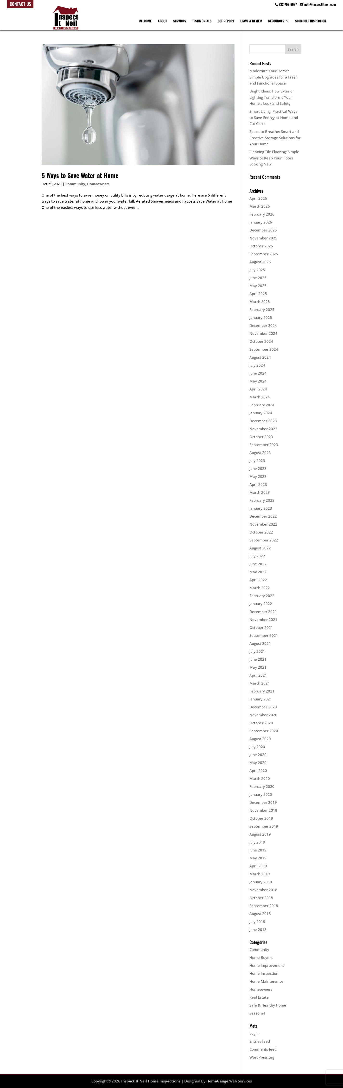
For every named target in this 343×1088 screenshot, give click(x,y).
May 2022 (258, 571)
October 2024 (261, 341)
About (162, 21)
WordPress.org (261, 1057)
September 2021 (263, 635)
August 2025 (260, 261)
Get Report (226, 21)
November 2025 (263, 238)
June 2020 (258, 754)
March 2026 (259, 206)
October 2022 (261, 532)
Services (179, 21)
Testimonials (201, 21)
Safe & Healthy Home (267, 1005)
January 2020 (260, 794)
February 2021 (261, 691)
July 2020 (257, 746)
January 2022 (260, 603)
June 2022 (258, 563)
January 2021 (260, 699)
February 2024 (261, 404)
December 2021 (263, 611)
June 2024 (258, 373)
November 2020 (263, 714)
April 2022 (258, 579)
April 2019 (258, 866)
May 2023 (258, 476)
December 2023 (263, 420)
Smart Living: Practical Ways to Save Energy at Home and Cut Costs (273, 117)
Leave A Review (251, 21)
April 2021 (258, 675)
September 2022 (263, 540)
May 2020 (258, 762)
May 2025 (258, 285)
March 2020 (259, 778)
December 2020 (263, 707)
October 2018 (261, 897)
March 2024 (259, 397)
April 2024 (258, 389)
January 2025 (260, 317)
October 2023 (261, 436)
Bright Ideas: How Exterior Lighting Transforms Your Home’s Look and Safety (271, 97)
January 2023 (260, 508)
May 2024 (258, 381)
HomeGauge (217, 1081)
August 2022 (260, 548)
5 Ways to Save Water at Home (80, 175)
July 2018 (257, 921)
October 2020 (261, 722)
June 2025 (258, 277)
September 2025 (263, 253)
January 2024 (260, 412)
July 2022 (257, 556)
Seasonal (257, 1013)
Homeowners (98, 184)
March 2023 (259, 492)
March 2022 (259, 587)
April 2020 (258, 770)
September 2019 (263, 826)
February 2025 (261, 309)
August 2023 (260, 452)
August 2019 (260, 834)
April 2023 (258, 484)
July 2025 (257, 269)
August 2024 (260, 357)
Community (75, 184)
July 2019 (257, 842)
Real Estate (259, 997)
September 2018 (263, 905)
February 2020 (261, 786)
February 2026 (261, 214)
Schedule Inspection (310, 21)
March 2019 (259, 873)
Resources (276, 21)
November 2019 (263, 810)
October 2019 (261, 818)
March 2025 (259, 301)
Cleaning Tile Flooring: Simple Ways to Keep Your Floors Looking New (274, 157)
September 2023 (263, 444)
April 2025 (258, 293)
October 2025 (261, 246)
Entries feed (259, 1041)
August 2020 (260, 738)
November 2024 (263, 333)
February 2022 (261, 595)
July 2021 (257, 651)
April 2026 (258, 198)
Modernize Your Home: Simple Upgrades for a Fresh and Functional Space (273, 77)
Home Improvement (266, 965)
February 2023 (261, 500)
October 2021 (261, 627)
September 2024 (263, 349)
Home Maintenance (266, 981)
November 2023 (263, 428)
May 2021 (258, 667)
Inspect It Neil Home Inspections (150, 1081)
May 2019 (258, 858)
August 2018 (260, 913)
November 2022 (263, 524)
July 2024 (257, 365)
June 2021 (258, 659)
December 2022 (263, 516)
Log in (254, 1033)
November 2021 (263, 619)
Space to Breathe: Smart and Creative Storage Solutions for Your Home (274, 137)
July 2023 (257, 460)
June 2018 (258, 929)
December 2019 (263, 802)
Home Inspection (263, 973)
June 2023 (258, 468)
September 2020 (263, 730)
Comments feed (263, 1049)
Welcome (145, 21)
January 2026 (260, 222)
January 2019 (260, 881)
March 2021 (259, 683)
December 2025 (263, 230)
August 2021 (260, 643)
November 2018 (263, 889)
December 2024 (263, 325)
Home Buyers (261, 957)
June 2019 (258, 850)
